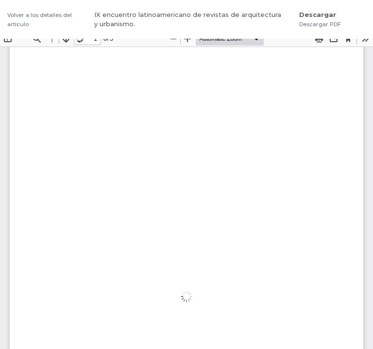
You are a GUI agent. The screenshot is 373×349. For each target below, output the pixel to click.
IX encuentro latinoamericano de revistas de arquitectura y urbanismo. (187, 19)
